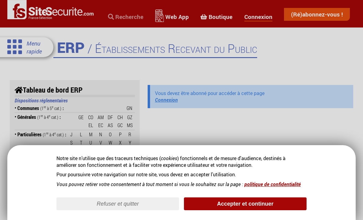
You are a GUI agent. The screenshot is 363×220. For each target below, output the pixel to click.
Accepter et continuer (245, 204)
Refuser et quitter (118, 204)
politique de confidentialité (272, 184)
